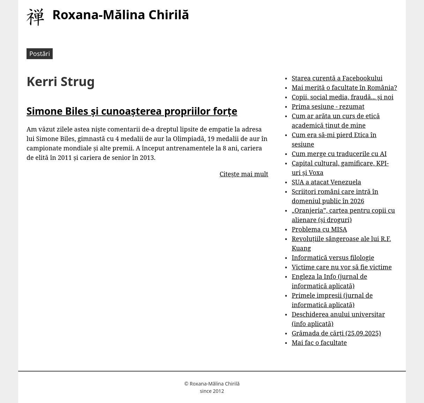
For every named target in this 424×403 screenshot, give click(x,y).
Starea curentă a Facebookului (337, 78)
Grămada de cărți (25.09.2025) (336, 333)
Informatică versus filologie (333, 257)
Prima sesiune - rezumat (328, 106)
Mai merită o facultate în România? (344, 87)
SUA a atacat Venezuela (326, 182)
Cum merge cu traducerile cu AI (339, 153)
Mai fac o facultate (319, 342)
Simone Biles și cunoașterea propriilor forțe (132, 111)
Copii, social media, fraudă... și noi (342, 97)
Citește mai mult (244, 174)
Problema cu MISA (319, 229)
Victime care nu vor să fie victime (342, 267)
